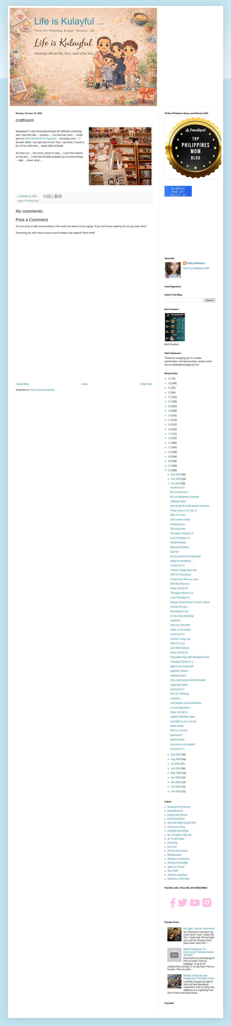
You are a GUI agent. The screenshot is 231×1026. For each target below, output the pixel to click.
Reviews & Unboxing (178, 858)
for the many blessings (182, 616)
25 (169, 383)
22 (169, 397)
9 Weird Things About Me (183, 570)
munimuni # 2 (177, 689)
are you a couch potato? (183, 744)
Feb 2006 (176, 786)
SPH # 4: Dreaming (180, 574)
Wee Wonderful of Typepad (40, 138)
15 (169, 429)
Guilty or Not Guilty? (180, 629)
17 (169, 420)
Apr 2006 (176, 777)
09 (169, 456)
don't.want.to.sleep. (180, 519)
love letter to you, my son (183, 721)
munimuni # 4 (177, 565)
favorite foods (177, 739)
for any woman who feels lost (185, 556)
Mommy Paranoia (179, 547)
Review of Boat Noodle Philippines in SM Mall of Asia (198, 977)
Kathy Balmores (196, 263)
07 (169, 465)
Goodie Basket (178, 542)
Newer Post (23, 384)
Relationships (174, 855)
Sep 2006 (176, 754)
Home (85, 384)
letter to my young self (181, 666)
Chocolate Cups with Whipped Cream (189, 657)
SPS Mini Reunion (179, 583)
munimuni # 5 (177, 487)
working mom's (178, 675)
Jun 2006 (176, 768)
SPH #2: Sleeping (179, 693)
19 (169, 410)
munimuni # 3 (177, 634)
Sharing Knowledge (177, 862)
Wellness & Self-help (178, 878)
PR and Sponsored (177, 850)
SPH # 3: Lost (177, 643)
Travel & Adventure (177, 875)
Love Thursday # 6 (180, 538)
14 (169, 433)
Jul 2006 (175, 763)
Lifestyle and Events (177, 830)
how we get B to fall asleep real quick (189, 505)
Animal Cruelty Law (180, 639)
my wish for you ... (179, 606)
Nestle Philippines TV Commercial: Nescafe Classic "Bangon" (198, 952)
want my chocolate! (180, 625)
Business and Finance (178, 807)
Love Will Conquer (179, 648)
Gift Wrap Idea (177, 528)
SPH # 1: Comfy (178, 730)
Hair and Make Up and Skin (181, 822)
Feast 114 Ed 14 (179, 712)
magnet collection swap (182, 716)
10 (169, 452)
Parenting (172, 842)
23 (169, 392)
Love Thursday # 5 (180, 597)
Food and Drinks (176, 818)
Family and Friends (177, 815)
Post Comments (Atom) (42, 389)
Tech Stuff (172, 870)
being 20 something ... (181, 561)
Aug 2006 (176, 759)
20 (169, 406)
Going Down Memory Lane (184, 579)
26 (169, 378)
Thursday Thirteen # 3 (181, 533)
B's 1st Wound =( (179, 492)
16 (169, 424)
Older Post (146, 384)
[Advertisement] (84, 350)
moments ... (176, 698)
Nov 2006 (176, 479)
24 (169, 387)
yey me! (174, 551)
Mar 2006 (176, 782)
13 (169, 438)
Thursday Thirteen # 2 (181, 593)
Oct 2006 (176, 483)
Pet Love (172, 846)
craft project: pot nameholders (185, 703)
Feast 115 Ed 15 (179, 652)
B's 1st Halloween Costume (184, 496)
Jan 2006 (176, 791)
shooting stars (177, 524)
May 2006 (176, 773)
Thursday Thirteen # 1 (181, 661)
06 (169, 470)
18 (169, 415)
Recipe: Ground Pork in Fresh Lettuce (190, 602)
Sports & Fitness (176, 866)
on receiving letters (180, 707)
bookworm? (176, 735)
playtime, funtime (179, 670)
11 (169, 447)
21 (169, 401)
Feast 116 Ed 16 (179, 588)
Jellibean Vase (177, 501)
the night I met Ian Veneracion (199, 928)
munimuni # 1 (177, 749)
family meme (177, 726)
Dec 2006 (176, 474)
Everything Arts (32, 201)
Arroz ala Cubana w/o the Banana (188, 680)
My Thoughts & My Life (179, 835)
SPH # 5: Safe (177, 515)
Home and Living (176, 827)
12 (169, 443)
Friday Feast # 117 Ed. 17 (183, 510)
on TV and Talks (175, 838)
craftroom (175, 620)
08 (169, 461)
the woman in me (179, 611)
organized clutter (179, 684)
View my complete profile (196, 268)
